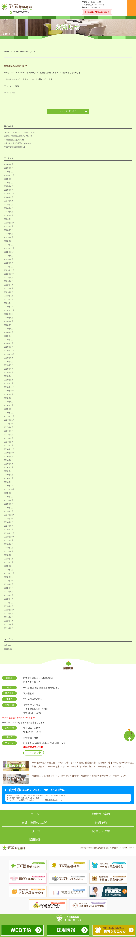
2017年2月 (8, 442)
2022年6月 (8, 259)
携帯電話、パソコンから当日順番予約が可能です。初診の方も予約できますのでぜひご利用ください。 (81, 774)
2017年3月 (8, 438)
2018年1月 (8, 413)
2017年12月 (9, 416)
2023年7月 (8, 230)
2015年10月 (9, 489)
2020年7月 (8, 325)
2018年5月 (8, 405)
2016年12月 (9, 449)
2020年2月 (8, 343)
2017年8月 (8, 427)
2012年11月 (9, 577)
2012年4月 (8, 599)
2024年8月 (8, 201)
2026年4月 (8, 164)
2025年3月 (8, 190)
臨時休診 (8, 649)
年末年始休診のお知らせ (15, 147)
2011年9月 (8, 613)
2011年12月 (9, 610)
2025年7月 (8, 183)
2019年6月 (8, 369)
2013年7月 (8, 548)
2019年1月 (8, 383)
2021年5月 (8, 292)
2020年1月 (8, 347)
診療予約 (101, 823)
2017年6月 (8, 431)
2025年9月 (8, 179)
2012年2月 (8, 606)
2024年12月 (9, 193)
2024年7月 (8, 204)
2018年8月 (8, 398)
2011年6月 (8, 624)
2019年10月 (9, 354)
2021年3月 (8, 299)
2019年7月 (8, 365)
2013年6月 (8, 551)
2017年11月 (9, 420)
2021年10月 (9, 274)
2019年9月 (8, 358)
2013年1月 (8, 570)
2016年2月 (8, 478)
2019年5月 (8, 372)
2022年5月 (8, 263)
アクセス (35, 831)
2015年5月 (8, 504)
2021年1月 (8, 303)
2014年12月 (9, 515)
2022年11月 (9, 252)
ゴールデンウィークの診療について (20, 132)
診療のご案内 (101, 814)
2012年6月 (8, 591)
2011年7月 (8, 621)
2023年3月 (8, 241)
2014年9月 (8, 522)
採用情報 (35, 840)
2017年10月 (9, 424)
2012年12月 (9, 573)
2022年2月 (8, 267)
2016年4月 (8, 471)
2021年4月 (8, 296)
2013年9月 (8, 540)
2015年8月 (8, 493)
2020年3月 (8, 340)
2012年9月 (8, 584)
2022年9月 (8, 256)
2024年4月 (8, 215)
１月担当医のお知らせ (14, 140)
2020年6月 (8, 329)
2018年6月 (8, 402)
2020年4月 (8, 336)
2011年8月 (8, 617)
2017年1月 (8, 445)
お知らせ (8, 645)
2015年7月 (8, 497)
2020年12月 (9, 307)
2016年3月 (8, 475)
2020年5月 (8, 332)
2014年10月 (9, 519)
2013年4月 (8, 559)
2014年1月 (8, 529)
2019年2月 (8, 380)
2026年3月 (8, 168)
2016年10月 (9, 453)
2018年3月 (8, 409)
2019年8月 (8, 361)
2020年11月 (9, 310)
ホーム (34, 814)
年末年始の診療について (15, 66)
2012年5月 (8, 595)
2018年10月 (9, 391)
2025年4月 (8, 186)
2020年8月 (8, 321)
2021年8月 (8, 281)
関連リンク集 (101, 831)
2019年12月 (9, 350)
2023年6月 (8, 234)
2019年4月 (8, 376)
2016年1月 (8, 482)
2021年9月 (8, 277)
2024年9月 (8, 197)
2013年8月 (8, 544)
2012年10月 (9, 581)
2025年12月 (9, 175)
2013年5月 (8, 555)
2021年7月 (8, 285)
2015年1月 (8, 511)
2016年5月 (8, 467)
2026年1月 (8, 172)
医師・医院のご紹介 (35, 823)
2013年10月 (9, 537)
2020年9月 (8, 318)
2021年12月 (9, 270)
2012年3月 (8, 603)
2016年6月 (8, 464)
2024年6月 (8, 208)
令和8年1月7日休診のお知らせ (17, 143)
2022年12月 (9, 248)
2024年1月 (8, 219)
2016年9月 (8, 456)
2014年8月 (8, 526)
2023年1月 (8, 245)
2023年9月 (8, 226)
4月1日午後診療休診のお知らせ (18, 136)
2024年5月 (8, 212)
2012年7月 (8, 588)
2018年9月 (8, 394)
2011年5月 (8, 628)
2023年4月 (8, 237)
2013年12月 (9, 533)
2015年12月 (9, 486)
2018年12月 (9, 387)
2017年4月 (8, 434)
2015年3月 (8, 508)
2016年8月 (8, 460)
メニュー (131, 8)
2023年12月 (9, 223)
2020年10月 (9, 314)
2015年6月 (8, 500)
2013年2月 (8, 566)
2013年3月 (8, 562)
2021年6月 (8, 288)
